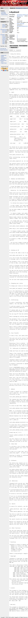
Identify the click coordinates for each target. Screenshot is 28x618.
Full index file (3, 48)
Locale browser (4, 14)
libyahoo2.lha (20, 16)
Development (3, 29)
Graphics (4, 37)
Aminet (2, 56)
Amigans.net (3, 55)
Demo (3, 27)
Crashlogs (2, 12)
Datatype (4, 25)
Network (4, 39)
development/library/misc (22, 26)
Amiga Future (4, 63)
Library (3, 38)
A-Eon (2, 61)
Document (4, 30)
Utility (3, 42)
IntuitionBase (3, 57)
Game (3, 36)
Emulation (3, 34)
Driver (3, 32)
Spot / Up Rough (20, 23)
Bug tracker (3, 13)
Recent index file (3, 50)
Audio (3, 24)
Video (3, 43)
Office (3, 41)
